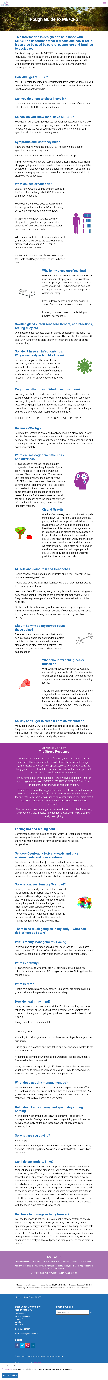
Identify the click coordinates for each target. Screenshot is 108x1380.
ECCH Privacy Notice (27, 1356)
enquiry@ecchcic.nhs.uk (29, 1333)
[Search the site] (74, 1312)
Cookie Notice (52, 1356)
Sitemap (60, 1356)
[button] (91, 1312)
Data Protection (41, 1356)
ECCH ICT (37, 1363)
